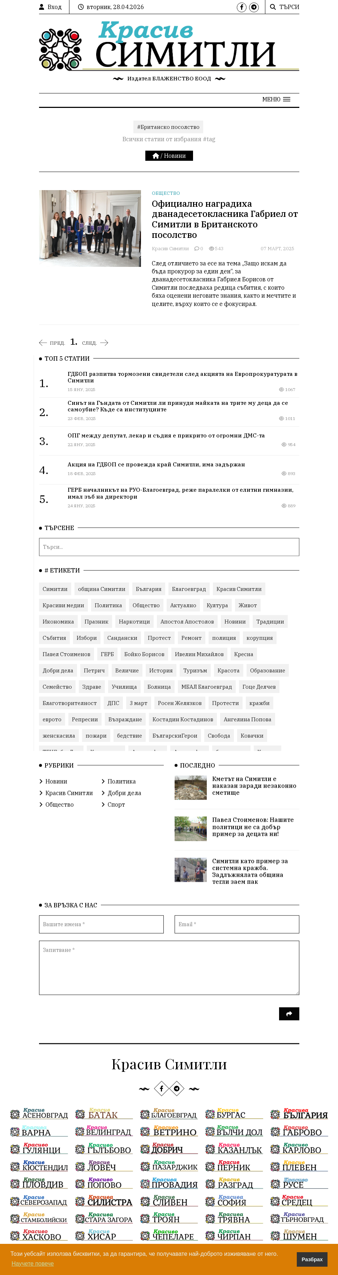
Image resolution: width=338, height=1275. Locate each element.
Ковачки (252, 735)
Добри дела (58, 670)
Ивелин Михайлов (199, 653)
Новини (175, 155)
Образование (267, 670)
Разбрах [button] (312, 1259)
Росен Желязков (180, 702)
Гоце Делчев (259, 686)
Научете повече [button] (33, 1264)
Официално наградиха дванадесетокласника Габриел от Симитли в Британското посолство (225, 219)
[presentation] (94, 1018)
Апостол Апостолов (187, 621)
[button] (276, 99)
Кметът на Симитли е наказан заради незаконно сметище (254, 785)
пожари (96, 735)
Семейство (57, 686)
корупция (260, 637)
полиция (224, 637)
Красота (229, 670)
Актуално (183, 604)
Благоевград (189, 588)
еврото (52, 719)
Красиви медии (63, 604)
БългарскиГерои (175, 735)
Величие (127, 670)
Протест (159, 637)
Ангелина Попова (247, 719)
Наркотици (134, 621)
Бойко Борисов (144, 653)
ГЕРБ (107, 653)
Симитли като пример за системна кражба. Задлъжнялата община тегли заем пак (250, 871)
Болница (159, 686)
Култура (217, 604)
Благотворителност (70, 702)
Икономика (58, 621)
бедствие (129, 735)
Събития (54, 637)
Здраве (91, 686)
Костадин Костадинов (183, 719)
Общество (166, 193)
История (161, 670)
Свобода (219, 735)
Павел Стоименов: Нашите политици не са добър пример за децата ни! (253, 826)
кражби (259, 702)
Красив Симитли (170, 249)
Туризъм (195, 670)
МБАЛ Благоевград (206, 686)
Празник (96, 621)
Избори (87, 637)
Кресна (243, 653)
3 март (138, 702)
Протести (225, 702)
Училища (124, 686)
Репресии (85, 719)
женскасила (59, 735)
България (149, 588)
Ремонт (191, 637)
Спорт (113, 804)
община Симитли (101, 588)
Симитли (55, 588)
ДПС (113, 702)
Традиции (270, 621)
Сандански (122, 637)
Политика (108, 604)
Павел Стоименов (66, 653)
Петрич (94, 670)
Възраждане (125, 719)
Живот (248, 604)
